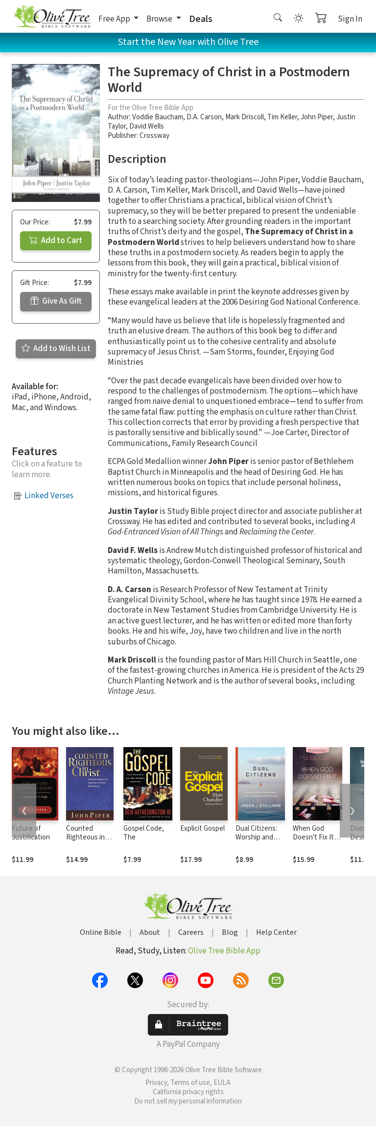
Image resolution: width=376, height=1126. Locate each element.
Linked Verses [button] (48, 496)
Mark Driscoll (244, 117)
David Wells (146, 126)
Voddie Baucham (157, 117)
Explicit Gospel (202, 828)
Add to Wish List (56, 348)
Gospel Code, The (143, 833)
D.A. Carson (204, 117)
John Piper (317, 117)
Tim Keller (282, 117)
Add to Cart (55, 240)
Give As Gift (56, 301)
